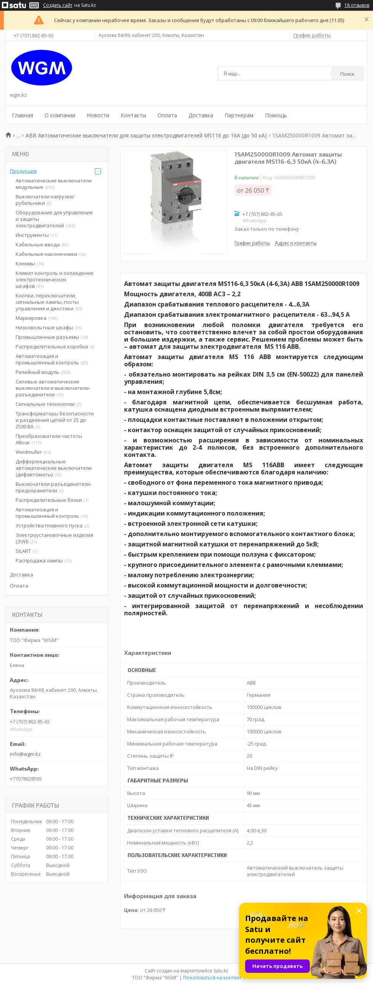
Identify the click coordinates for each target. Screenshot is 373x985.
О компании (60, 115)
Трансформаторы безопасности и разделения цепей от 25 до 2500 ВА (55, 420)
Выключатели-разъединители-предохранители (54, 487)
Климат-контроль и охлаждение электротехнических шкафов (55, 279)
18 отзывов (356, 5)
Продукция (23, 171)
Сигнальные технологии (45, 404)
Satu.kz (221, 970)
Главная (22, 115)
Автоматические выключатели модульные (54, 183)
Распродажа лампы (39, 560)
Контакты (133, 115)
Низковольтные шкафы (44, 327)
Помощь (276, 115)
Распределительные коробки (52, 346)
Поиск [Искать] (347, 73)
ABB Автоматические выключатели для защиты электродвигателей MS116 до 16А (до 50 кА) (146, 135)
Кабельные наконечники (46, 254)
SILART (23, 551)
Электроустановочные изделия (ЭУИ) (54, 538)
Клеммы (25, 263)
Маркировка (31, 317)
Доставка (200, 115)
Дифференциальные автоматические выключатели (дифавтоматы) (54, 468)
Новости (98, 115)
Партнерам (239, 115)
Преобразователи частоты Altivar (49, 439)
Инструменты (32, 234)
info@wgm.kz (25, 753)
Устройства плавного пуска (49, 525)
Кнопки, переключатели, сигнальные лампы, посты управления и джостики (47, 302)
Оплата (167, 115)
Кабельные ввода (38, 244)
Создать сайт (57, 5)
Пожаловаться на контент (212, 977)
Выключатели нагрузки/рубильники (45, 199)
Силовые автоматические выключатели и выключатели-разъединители (53, 388)
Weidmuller (29, 452)
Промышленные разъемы (47, 337)
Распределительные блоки (49, 499)
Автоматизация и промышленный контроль (47, 359)
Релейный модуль (37, 372)
